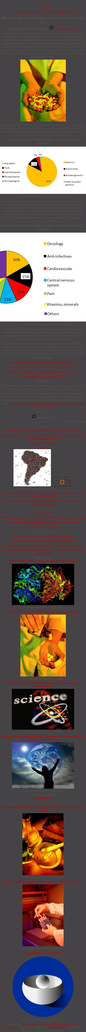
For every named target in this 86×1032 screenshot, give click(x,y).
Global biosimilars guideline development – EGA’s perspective (43, 522)
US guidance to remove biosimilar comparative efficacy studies (43, 430)
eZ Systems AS (57, 1027)
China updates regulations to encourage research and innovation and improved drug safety (43, 494)
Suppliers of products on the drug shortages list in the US (43, 371)
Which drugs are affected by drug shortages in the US (46, 11)
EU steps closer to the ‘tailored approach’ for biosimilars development (43, 545)
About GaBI (43, 513)
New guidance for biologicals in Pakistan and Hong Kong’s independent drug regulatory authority (43, 437)
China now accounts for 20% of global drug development (43, 540)
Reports (46, 7)
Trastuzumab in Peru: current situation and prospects (43, 536)
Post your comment (67, 29)
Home (46, 3)
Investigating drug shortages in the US (43, 376)
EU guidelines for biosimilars (43, 527)
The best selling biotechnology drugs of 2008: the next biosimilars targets (43, 517)
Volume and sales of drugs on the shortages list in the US (43, 367)
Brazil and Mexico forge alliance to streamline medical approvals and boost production (42, 502)
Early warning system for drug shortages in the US (42, 362)
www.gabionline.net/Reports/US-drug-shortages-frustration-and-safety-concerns (46, 405)
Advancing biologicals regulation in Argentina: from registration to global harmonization (43, 551)
